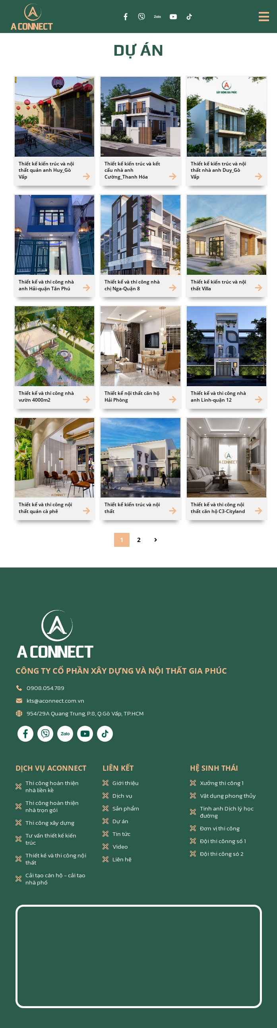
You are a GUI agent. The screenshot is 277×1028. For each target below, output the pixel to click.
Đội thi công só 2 (217, 853)
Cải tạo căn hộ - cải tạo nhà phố (50, 879)
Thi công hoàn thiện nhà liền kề (47, 786)
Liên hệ (117, 859)
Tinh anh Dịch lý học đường (222, 812)
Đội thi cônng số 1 (218, 841)
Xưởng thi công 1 (217, 783)
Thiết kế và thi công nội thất (50, 859)
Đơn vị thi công (215, 828)
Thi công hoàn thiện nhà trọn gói (47, 806)
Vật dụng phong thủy (223, 795)
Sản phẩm (121, 808)
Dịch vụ (117, 795)
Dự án (115, 821)
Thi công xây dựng (44, 822)
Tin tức (116, 834)
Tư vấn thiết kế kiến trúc (45, 839)
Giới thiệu (121, 783)
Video (115, 846)
